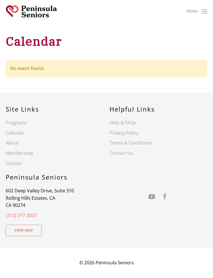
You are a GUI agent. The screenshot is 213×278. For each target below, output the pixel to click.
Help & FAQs (122, 123)
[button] (197, 11)
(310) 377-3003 (21, 215)
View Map (24, 230)
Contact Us (121, 153)
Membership (19, 153)
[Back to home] (31, 11)
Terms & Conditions (130, 143)
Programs (16, 123)
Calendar (15, 133)
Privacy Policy (123, 133)
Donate (14, 163)
